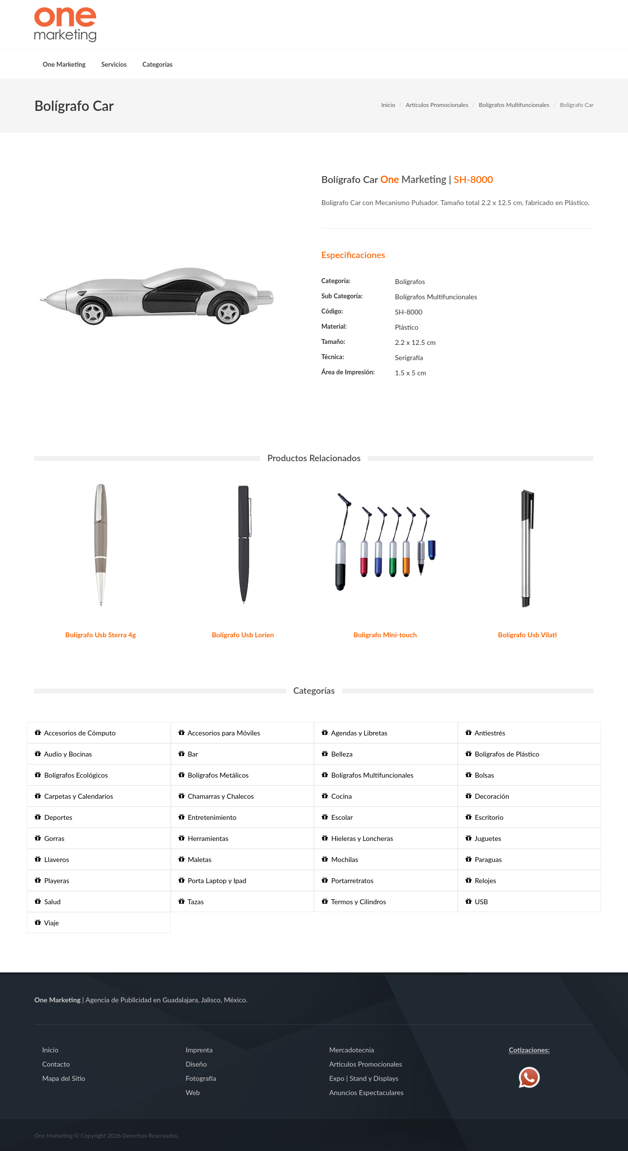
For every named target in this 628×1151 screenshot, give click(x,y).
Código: (332, 311)
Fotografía (201, 1078)
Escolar (337, 817)
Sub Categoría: (342, 296)
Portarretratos (347, 880)
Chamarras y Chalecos (216, 796)
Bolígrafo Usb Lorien (243, 634)
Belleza (337, 754)
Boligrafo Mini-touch (385, 634)
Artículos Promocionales (437, 104)
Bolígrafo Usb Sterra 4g (100, 634)
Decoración (487, 796)
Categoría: (335, 281)
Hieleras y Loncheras (357, 838)
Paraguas (484, 859)
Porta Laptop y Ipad (213, 880)
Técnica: (332, 357)
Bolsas (480, 775)
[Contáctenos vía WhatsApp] (529, 1077)
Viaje (47, 922)
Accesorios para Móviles (220, 733)
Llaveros (52, 859)
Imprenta (199, 1050)
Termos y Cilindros (354, 901)
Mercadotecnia (351, 1050)
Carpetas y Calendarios (74, 796)
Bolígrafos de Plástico (503, 754)
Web (193, 1092)
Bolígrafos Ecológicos (71, 775)
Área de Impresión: (348, 372)
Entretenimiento (207, 817)
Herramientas (204, 838)
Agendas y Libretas (355, 733)
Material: (334, 326)
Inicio (388, 104)
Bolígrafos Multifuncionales (514, 104)
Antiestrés (485, 733)
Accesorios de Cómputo (75, 733)
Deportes (53, 817)
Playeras (52, 880)
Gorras (49, 838)
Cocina (337, 796)
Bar (188, 754)
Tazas (191, 901)
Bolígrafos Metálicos (214, 775)
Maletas (195, 859)
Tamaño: (333, 341)
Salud (48, 901)
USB (477, 901)
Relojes (481, 880)
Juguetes (483, 838)
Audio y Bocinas (63, 754)
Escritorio (485, 817)
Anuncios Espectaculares (366, 1092)
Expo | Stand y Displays (363, 1078)
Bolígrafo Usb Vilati (527, 634)
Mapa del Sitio (63, 1078)
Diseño (196, 1064)
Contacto (56, 1064)
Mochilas (340, 859)
